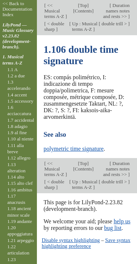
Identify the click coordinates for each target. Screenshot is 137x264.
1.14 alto (15, 177)
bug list (113, 228)
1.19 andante (19, 221)
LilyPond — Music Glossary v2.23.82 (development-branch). (18, 36)
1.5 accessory (20, 101)
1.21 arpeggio (20, 240)
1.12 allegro (18, 158)
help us (122, 221)
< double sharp (54, 26)
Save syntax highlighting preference (86, 243)
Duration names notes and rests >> (116, 11)
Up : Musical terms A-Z (84, 26)
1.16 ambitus (20, 189)
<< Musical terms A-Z (54, 11)
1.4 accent (17, 95)
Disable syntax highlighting (71, 240)
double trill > (114, 23)
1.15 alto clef (20, 183)
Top (83, 5)
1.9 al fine (17, 132)
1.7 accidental (20, 120)
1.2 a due (16, 75)
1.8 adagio (17, 126)
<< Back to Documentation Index (18, 9)
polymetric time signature (73, 149)
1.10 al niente (20, 139)
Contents (83, 11)
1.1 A (12, 69)
